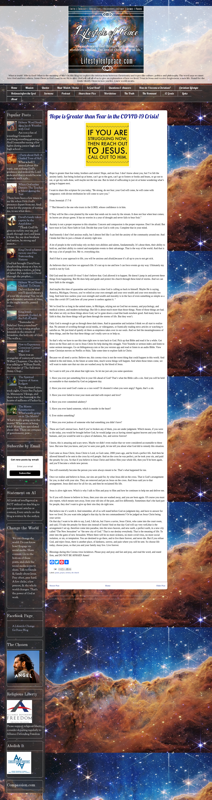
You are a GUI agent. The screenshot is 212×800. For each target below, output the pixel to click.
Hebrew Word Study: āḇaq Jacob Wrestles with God (30, 126)
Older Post (160, 585)
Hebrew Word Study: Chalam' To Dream (30, 284)
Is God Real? (93, 87)
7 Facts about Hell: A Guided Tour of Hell (30, 157)
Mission (29, 87)
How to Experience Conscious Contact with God (29, 348)
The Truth (129, 93)
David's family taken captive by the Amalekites (30, 220)
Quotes (45, 87)
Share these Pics (87, 93)
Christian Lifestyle (188, 87)
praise (57, 573)
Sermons (48, 93)
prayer (62, 573)
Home (14, 87)
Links (184, 93)
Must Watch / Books (68, 87)
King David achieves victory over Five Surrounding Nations (29, 255)
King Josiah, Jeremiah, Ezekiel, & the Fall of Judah (30, 315)
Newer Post (54, 585)
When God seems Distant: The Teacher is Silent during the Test (30, 189)
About (14, 99)
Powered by (25, 481)
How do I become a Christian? (155, 87)
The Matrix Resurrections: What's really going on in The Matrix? (29, 411)
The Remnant (150, 93)
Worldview (110, 93)
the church (75, 573)
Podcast (65, 93)
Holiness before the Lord (23, 93)
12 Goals (169, 93)
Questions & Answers (120, 87)
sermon (68, 573)
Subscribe (25, 473)
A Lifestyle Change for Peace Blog (23, 628)
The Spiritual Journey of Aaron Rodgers (28, 380)
